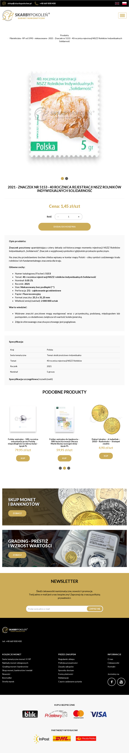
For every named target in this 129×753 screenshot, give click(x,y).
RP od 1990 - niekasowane (34, 38)
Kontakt (111, 666)
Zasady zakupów (66, 666)
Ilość (49, 216)
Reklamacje (63, 677)
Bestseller (7, 677)
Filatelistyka (15, 38)
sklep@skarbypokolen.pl (17, 3)
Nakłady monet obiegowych (15, 663)
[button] (62, 178)
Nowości (6, 674)
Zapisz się (94, 608)
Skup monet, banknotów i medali (17, 670)
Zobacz (17, 513)
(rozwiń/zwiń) (31, 379)
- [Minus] (58, 216)
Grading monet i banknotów (15, 666)
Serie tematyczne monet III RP (16, 659)
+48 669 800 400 (45, 3)
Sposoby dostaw (66, 670)
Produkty (64, 35)
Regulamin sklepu (66, 659)
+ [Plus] (78, 216)
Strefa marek (8, 681)
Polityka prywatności (68, 663)
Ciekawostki (113, 663)
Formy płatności (65, 674)
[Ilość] (68, 217)
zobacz (17, 555)
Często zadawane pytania (70, 681)
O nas (110, 659)
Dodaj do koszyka (65, 226)
